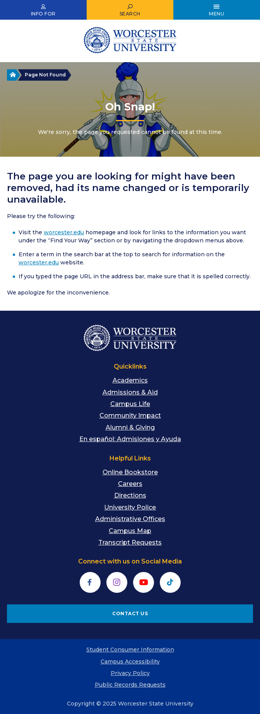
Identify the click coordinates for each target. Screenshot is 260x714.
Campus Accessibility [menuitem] (130, 661)
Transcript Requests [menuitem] (130, 542)
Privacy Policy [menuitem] (130, 673)
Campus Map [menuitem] (130, 531)
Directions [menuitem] (130, 495)
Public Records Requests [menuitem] (130, 684)
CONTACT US (130, 613)
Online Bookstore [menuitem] (130, 472)
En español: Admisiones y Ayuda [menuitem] (130, 439)
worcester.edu (64, 232)
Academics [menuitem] (130, 380)
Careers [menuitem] (130, 483)
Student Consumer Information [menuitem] (130, 649)
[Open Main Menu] (216, 10)
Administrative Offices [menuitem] (130, 519)
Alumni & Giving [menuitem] (130, 427)
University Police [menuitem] (130, 507)
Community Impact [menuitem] (130, 415)
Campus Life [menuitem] (130, 404)
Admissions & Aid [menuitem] (130, 392)
